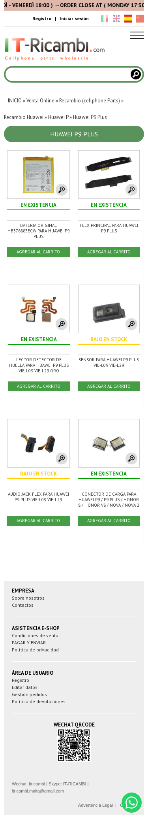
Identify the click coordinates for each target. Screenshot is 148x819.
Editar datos (24, 687)
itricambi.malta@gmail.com (38, 791)
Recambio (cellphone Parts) (89, 100)
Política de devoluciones (39, 701)
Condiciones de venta (35, 635)
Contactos (23, 605)
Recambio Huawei (23, 117)
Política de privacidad (35, 650)
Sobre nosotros (28, 598)
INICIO (15, 100)
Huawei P (58, 117)
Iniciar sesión (74, 18)
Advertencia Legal (95, 805)
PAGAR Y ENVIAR (29, 642)
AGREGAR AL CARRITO (38, 252)
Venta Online (40, 100)
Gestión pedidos (29, 694)
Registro (41, 18)
